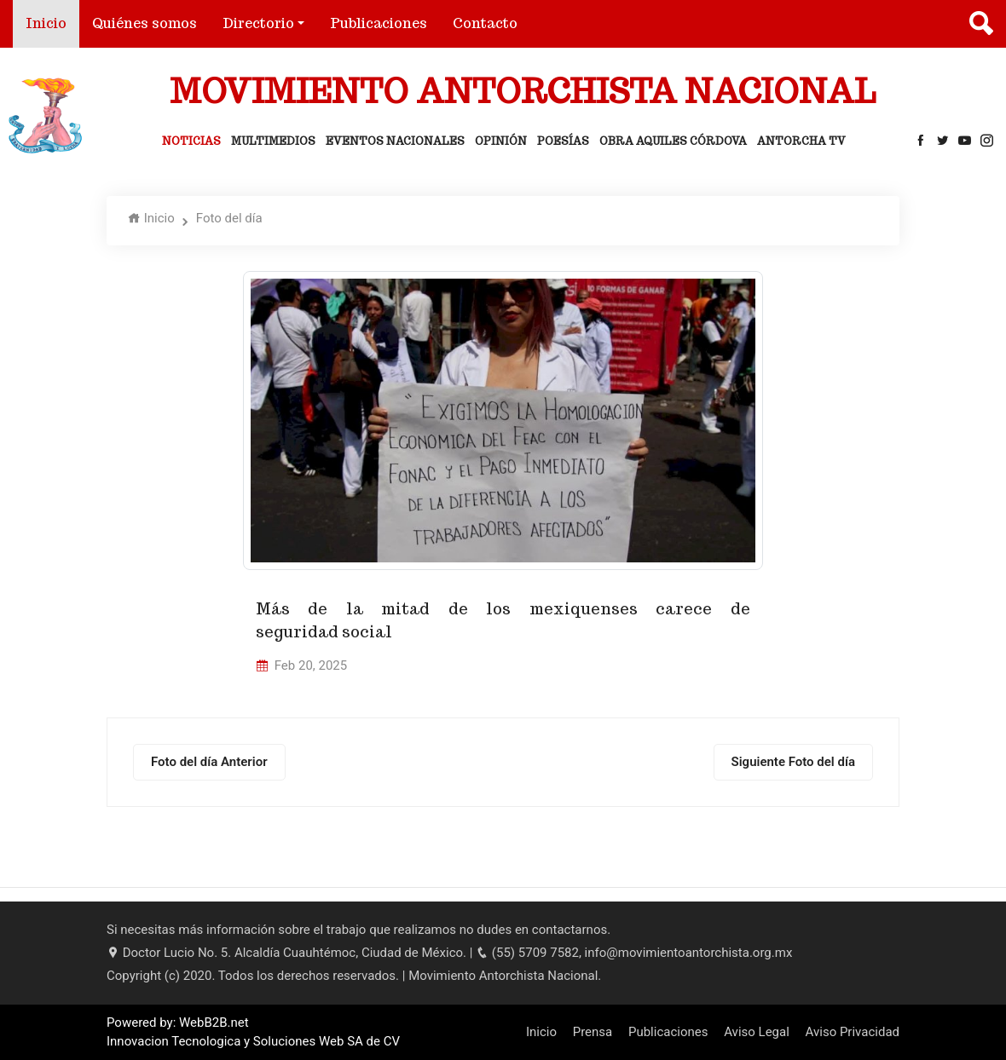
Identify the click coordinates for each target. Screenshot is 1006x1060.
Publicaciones (378, 23)
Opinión (501, 141)
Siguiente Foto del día (793, 761)
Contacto (485, 23)
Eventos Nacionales (395, 141)
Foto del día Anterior (209, 761)
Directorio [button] (258, 23)
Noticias (191, 141)
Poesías (563, 141)
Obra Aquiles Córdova (673, 141)
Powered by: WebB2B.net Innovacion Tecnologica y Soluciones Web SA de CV (253, 1032)
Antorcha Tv (801, 141)
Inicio (52, 22)
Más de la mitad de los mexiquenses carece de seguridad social (503, 620)
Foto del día (229, 218)
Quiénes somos (144, 23)
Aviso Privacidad (852, 1032)
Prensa (593, 1032)
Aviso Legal (756, 1032)
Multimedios (273, 141)
